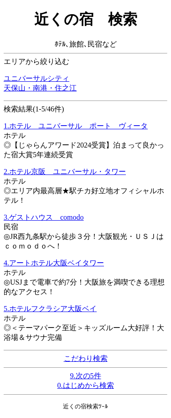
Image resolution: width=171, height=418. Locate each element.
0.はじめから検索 (85, 385)
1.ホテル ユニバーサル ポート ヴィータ (76, 126)
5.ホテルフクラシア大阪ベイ (50, 308)
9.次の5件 (85, 376)
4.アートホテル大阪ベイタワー (54, 263)
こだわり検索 (86, 358)
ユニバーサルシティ (36, 78)
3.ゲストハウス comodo (44, 217)
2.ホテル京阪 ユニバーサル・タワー (65, 171)
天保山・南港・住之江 (40, 88)
